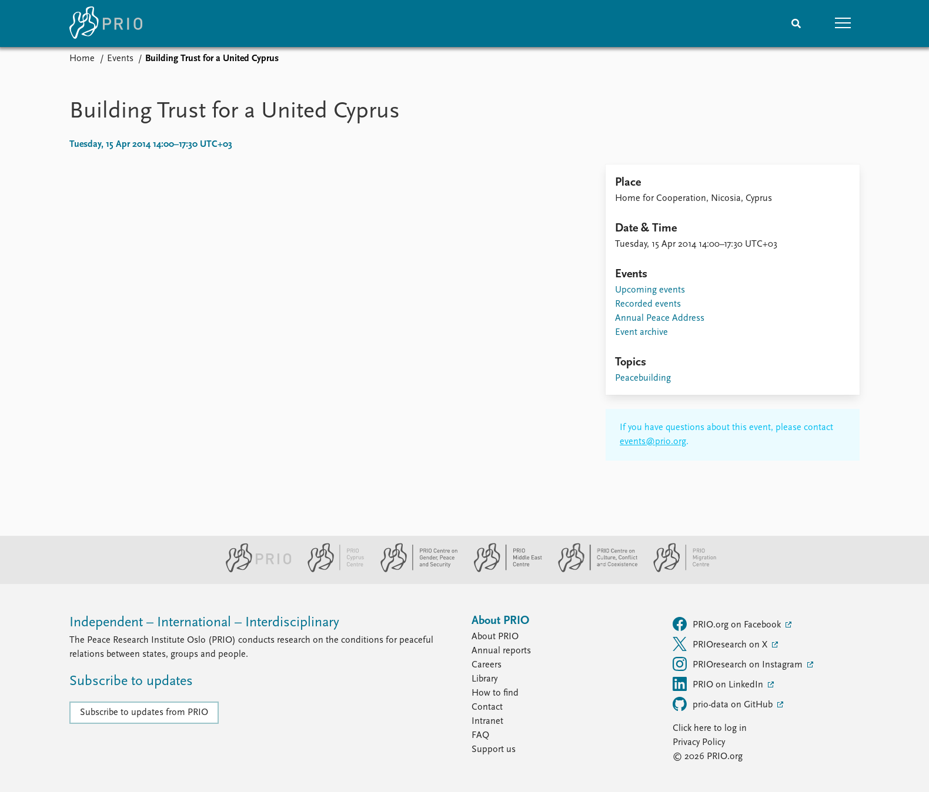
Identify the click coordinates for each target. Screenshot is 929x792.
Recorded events (648, 304)
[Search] (796, 23)
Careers (487, 665)
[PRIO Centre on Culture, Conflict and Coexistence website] (593, 570)
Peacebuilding (643, 378)
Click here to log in (710, 728)
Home (82, 58)
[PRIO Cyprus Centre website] (331, 570)
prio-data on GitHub (724, 704)
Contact (487, 707)
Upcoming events (650, 290)
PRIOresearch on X (721, 644)
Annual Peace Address (659, 318)
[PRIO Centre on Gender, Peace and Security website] (414, 570)
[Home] (105, 23)
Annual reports (501, 651)
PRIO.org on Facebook (728, 624)
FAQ (480, 735)
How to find (495, 693)
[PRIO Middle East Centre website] (503, 570)
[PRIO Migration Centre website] (678, 570)
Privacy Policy (699, 742)
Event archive (641, 332)
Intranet (487, 721)
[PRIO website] (254, 570)
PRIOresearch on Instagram (739, 664)
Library (484, 679)
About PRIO (495, 637)
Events (120, 58)
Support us (494, 749)
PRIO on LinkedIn (719, 684)
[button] (843, 23)
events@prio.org (653, 442)
